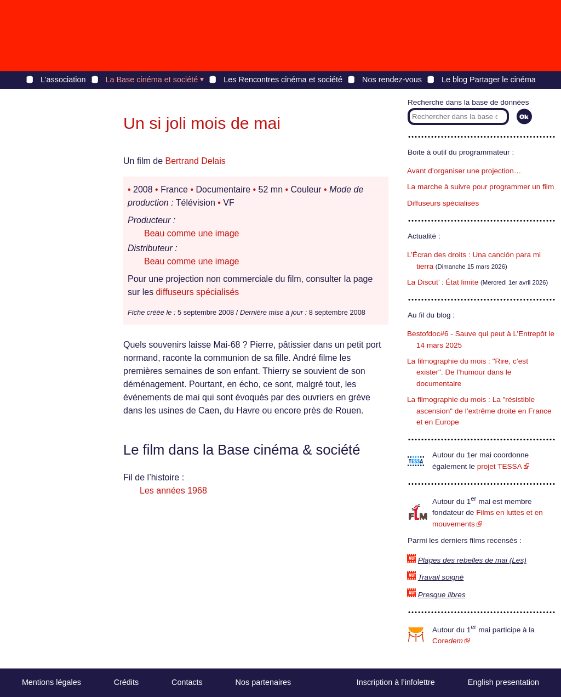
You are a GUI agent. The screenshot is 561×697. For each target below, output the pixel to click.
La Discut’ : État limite (442, 282)
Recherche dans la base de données (468, 102)
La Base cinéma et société (152, 79)
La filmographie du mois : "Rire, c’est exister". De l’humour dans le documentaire (467, 372)
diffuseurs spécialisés (197, 292)
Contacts (187, 682)
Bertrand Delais (195, 161)
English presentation (503, 682)
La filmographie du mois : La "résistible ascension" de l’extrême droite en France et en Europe (479, 410)
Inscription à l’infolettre (396, 682)
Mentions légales (51, 682)
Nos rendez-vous (392, 79)
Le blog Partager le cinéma (489, 79)
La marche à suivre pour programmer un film (480, 187)
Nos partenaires (263, 682)
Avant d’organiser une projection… (464, 171)
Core (447, 641)
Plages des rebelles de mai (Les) (472, 560)
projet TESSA (499, 466)
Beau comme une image (191, 233)
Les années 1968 (173, 490)
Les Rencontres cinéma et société (283, 79)
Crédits (126, 682)
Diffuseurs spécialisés (443, 203)
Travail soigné (441, 577)
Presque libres (442, 595)
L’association (63, 79)
